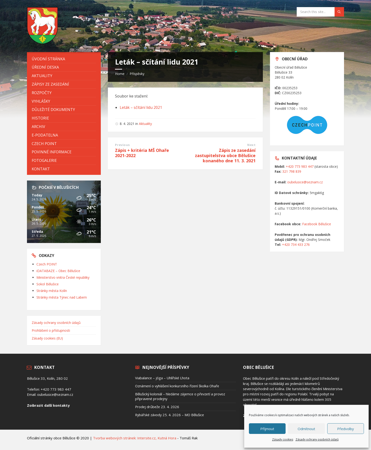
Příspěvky (137, 73)
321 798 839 (291, 171)
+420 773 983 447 (300, 166)
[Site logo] (42, 42)
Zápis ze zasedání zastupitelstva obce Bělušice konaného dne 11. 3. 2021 (225, 155)
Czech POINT (46, 264)
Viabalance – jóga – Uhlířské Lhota (162, 377)
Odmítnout (306, 428)
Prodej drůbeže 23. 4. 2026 (157, 406)
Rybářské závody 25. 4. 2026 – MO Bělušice (169, 414)
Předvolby (345, 428)
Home (119, 73)
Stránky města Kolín (51, 290)
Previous (122, 145)
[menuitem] (64, 59)
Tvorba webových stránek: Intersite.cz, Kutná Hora (134, 438)
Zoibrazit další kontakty (48, 405)
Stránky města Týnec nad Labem (61, 297)
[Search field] (320, 12)
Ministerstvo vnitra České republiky (62, 277)
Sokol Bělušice (47, 284)
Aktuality (145, 123)
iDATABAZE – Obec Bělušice (58, 271)
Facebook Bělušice (316, 224)
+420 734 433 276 (296, 244)
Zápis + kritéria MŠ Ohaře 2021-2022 (142, 152)
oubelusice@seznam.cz (305, 182)
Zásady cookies (282, 439)
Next (251, 145)
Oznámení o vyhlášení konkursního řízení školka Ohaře (177, 386)
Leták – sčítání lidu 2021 (141, 107)
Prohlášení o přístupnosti (51, 330)
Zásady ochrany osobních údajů (317, 439)
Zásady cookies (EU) (47, 338)
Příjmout (267, 428)
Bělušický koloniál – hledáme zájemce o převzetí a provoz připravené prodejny (180, 396)
